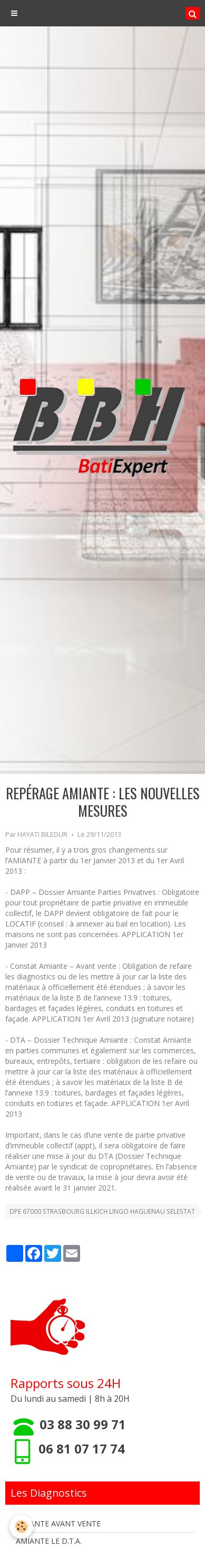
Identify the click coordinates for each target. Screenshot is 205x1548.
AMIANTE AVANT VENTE (58, 1523)
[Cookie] (21, 1526)
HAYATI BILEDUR (42, 834)
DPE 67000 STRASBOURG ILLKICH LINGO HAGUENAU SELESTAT (102, 1211)
